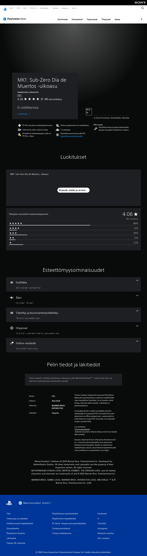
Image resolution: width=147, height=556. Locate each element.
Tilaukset (90, 16)
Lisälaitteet (44, 8)
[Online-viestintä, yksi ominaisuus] (73, 342)
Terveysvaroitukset (82, 426)
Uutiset (55, 8)
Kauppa (65, 8)
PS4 (24, 8)
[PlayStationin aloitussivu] (5, 8)
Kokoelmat (61, 16)
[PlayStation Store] (15, 16)
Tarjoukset (76, 16)
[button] (71, 133)
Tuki (73, 8)
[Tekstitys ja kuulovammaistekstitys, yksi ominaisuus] (73, 312)
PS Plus (33, 8)
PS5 (18, 8)
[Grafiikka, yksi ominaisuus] (73, 281)
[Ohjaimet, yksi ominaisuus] (73, 327)
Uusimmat (47, 16)
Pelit (11, 8)
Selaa (101, 16)
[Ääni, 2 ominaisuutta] (73, 297)
